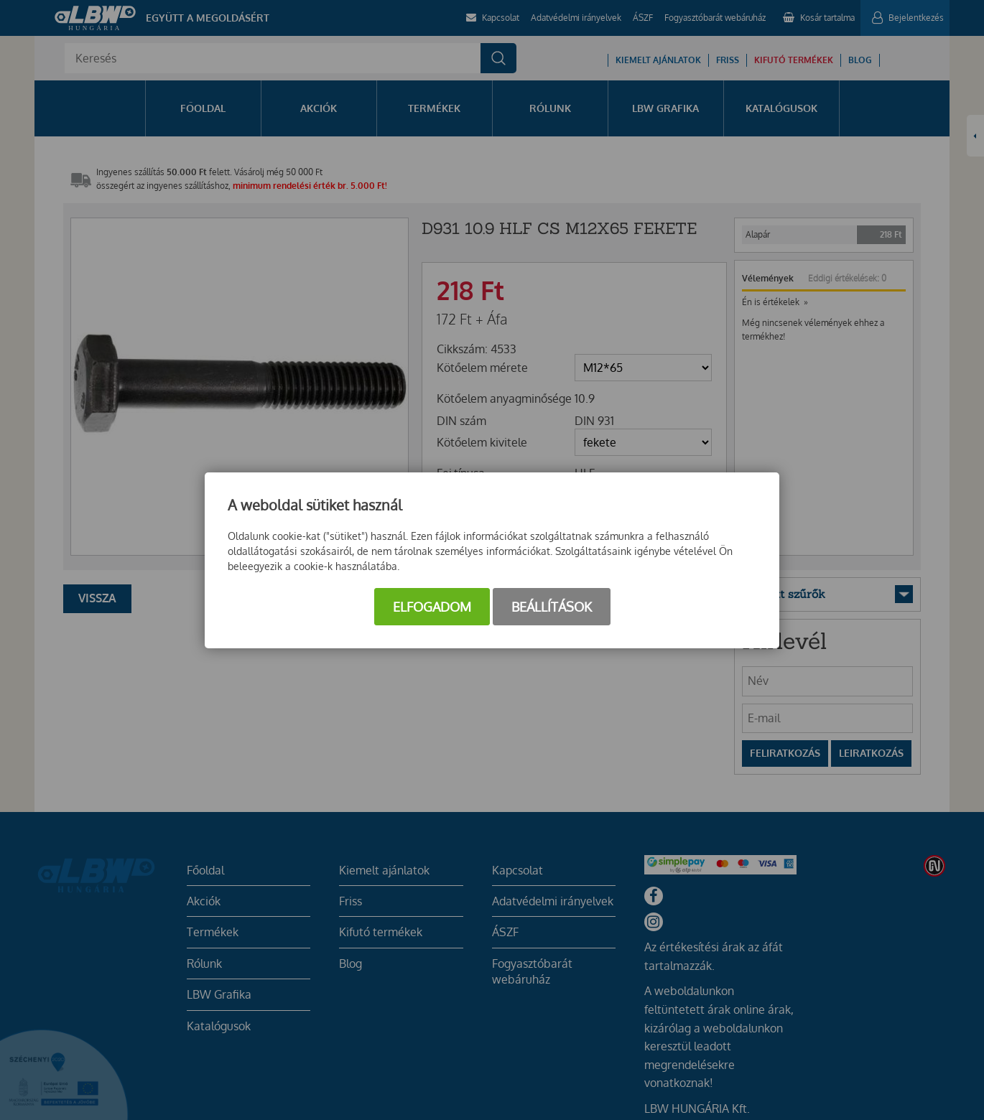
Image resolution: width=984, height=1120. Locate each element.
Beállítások (551, 607)
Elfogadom (432, 607)
